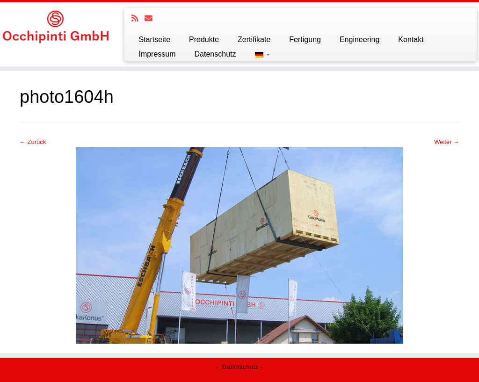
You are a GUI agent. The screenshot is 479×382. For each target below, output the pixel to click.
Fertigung (305, 39)
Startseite (154, 39)
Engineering (359, 39)
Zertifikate (254, 39)
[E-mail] (152, 18)
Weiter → (446, 141)
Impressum (156, 54)
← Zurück (33, 141)
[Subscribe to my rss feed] (138, 18)
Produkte (204, 39)
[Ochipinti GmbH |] (56, 26)
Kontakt (410, 39)
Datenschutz (215, 54)
